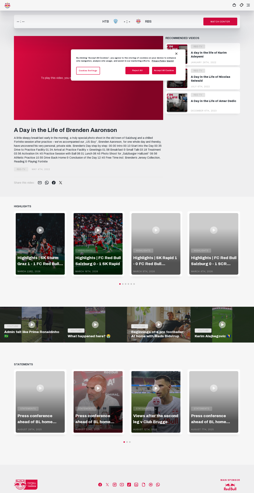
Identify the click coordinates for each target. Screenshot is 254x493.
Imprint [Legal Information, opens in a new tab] (170, 61)
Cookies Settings (88, 70)
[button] (120, 284)
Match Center (220, 21)
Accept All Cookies (164, 70)
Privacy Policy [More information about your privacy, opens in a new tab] (159, 61)
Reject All (137, 70)
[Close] (176, 54)
